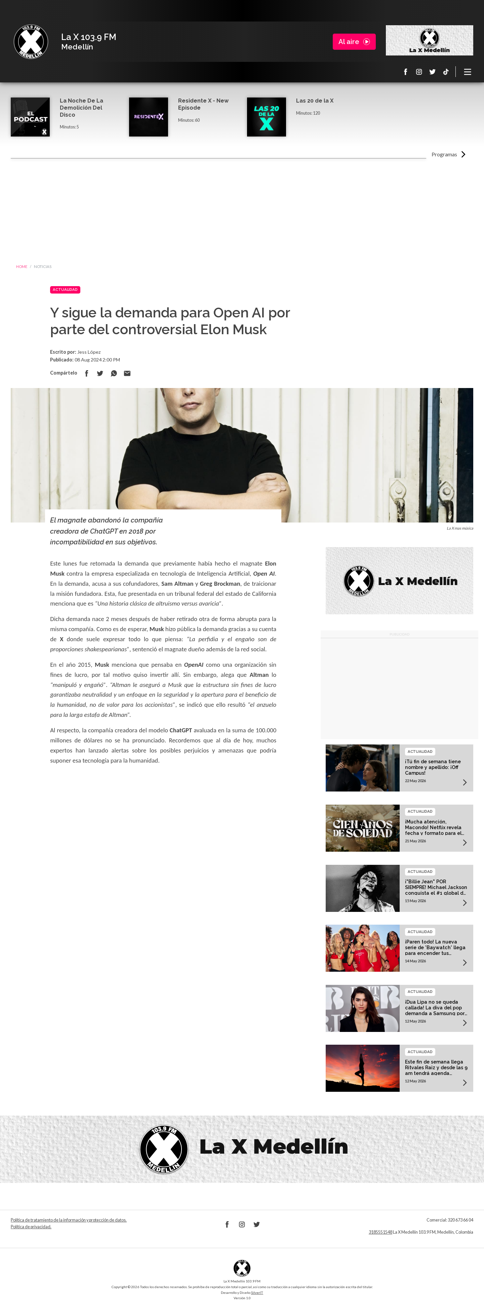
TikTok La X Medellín (446, 72)
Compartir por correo (127, 373)
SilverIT (257, 1292)
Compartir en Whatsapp (114, 373)
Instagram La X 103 (419, 72)
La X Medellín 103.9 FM (31, 42)
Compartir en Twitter (100, 373)
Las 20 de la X (314, 101)
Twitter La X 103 (433, 72)
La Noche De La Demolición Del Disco (81, 108)
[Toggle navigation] (467, 71)
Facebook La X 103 (406, 72)
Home (21, 266)
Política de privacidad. (31, 1226)
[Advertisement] (242, 209)
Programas (444, 154)
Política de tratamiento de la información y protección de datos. (69, 1220)
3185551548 (380, 1232)
